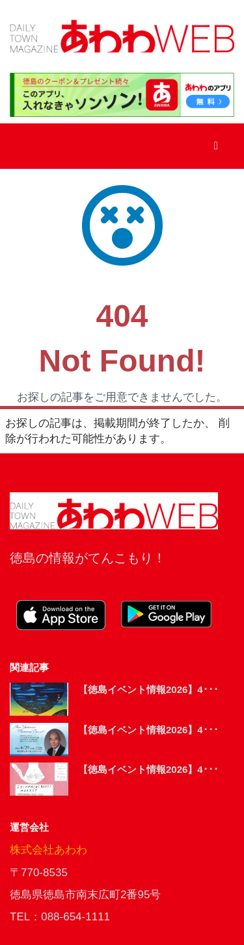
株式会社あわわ (48, 850)
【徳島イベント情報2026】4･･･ (148, 689)
